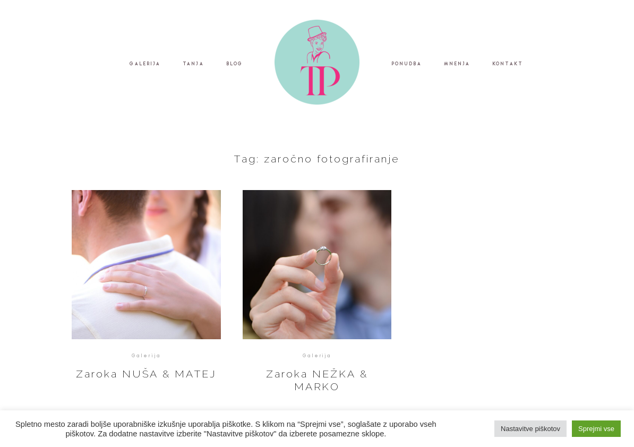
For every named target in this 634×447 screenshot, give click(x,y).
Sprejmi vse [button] (596, 429)
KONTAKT (507, 64)
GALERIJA (145, 64)
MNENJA (457, 64)
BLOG (234, 64)
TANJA (193, 64)
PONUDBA (406, 64)
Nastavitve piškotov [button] (530, 429)
